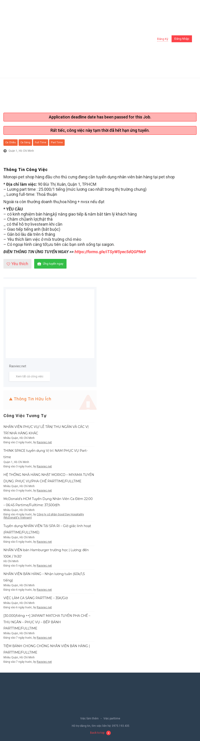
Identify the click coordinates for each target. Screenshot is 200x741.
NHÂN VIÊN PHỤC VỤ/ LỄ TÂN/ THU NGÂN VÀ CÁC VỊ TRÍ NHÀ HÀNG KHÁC (46, 430)
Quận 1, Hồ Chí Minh (21, 150)
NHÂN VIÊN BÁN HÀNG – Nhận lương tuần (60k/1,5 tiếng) (44, 577)
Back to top (100, 732)
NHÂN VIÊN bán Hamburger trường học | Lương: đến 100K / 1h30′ (46, 553)
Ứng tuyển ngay (50, 264)
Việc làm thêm (89, 718)
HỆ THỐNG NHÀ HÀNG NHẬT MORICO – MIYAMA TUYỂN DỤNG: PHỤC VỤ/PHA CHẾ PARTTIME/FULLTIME (48, 478)
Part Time (57, 142)
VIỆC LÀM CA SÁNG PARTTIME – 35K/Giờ (35, 598)
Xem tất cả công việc (29, 376)
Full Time (40, 142)
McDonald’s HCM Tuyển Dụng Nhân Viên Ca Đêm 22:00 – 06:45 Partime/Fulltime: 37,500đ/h (48, 502)
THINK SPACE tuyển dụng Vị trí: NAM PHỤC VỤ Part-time (45, 454)
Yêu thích (17, 263)
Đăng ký (162, 39)
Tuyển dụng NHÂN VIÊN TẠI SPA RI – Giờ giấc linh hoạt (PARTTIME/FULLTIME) (47, 529)
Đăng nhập (181, 38)
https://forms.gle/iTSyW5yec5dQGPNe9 (110, 251)
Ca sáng (25, 142)
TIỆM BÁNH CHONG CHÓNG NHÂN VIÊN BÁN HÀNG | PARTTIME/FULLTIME (46, 649)
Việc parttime (111, 718)
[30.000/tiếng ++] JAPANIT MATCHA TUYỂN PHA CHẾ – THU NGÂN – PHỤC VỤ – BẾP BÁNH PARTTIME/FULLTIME (46, 622)
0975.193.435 (120, 725)
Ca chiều (10, 142)
